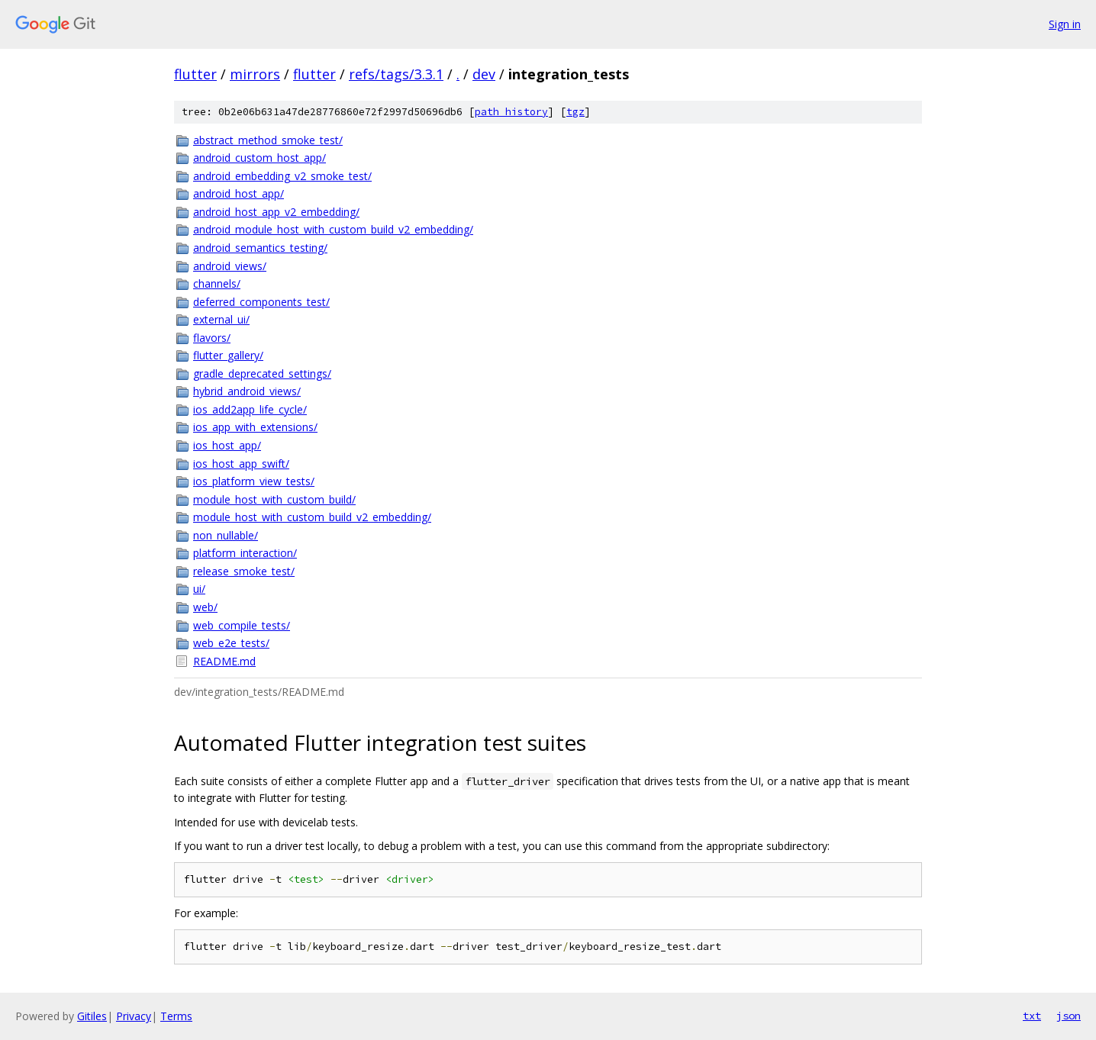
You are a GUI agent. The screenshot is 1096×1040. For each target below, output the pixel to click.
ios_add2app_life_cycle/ (250, 409)
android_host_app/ (238, 193)
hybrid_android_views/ (247, 391)
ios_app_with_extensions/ (255, 427)
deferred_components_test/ (261, 302)
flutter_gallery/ (228, 355)
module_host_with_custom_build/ (274, 499)
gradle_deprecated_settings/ (262, 373)
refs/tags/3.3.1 (396, 74)
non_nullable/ (225, 535)
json (1068, 1015)
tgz (575, 111)
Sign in (1065, 24)
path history (511, 111)
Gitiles (92, 1016)
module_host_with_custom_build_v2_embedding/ (312, 517)
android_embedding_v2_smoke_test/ (282, 176)
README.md (224, 661)
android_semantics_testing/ (260, 247)
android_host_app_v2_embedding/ (276, 211)
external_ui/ (221, 319)
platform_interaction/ (245, 553)
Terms (176, 1016)
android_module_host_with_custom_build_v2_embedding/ (333, 229)
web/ (205, 607)
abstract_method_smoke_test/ (268, 140)
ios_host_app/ (227, 445)
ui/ (199, 588)
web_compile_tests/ (241, 625)
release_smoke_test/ (244, 571)
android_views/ (229, 266)
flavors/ (211, 337)
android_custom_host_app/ (259, 157)
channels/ (216, 283)
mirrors (255, 74)
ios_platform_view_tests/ (253, 481)
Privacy (133, 1016)
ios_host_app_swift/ (241, 463)
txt (1032, 1015)
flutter (195, 74)
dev (483, 74)
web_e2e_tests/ (231, 643)
